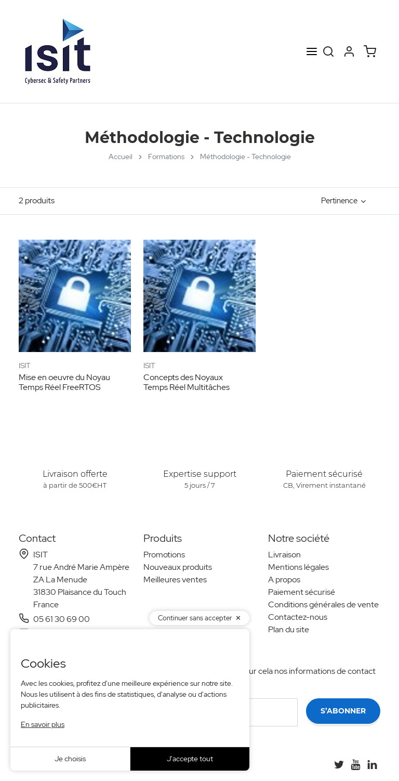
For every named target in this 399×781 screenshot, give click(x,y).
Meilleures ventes (175, 579)
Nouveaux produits (177, 567)
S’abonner (343, 710)
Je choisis (70, 758)
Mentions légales (298, 567)
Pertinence (339, 201)
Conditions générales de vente (323, 604)
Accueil (120, 156)
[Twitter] (338, 764)
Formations (166, 156)
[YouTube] (355, 764)
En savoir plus (42, 724)
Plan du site (288, 629)
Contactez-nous (297, 616)
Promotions (164, 554)
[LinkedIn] (372, 764)
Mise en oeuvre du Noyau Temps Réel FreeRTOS (64, 382)
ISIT (25, 365)
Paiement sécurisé (301, 592)
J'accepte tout (190, 758)
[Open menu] (311, 51)
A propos (284, 579)
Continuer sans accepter (195, 618)
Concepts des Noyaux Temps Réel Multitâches (186, 382)
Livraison (284, 554)
